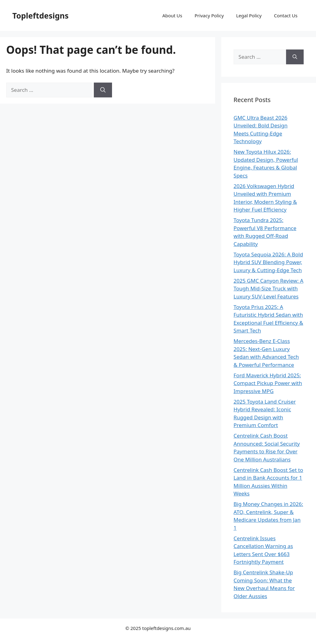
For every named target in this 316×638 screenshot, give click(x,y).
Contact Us (285, 15)
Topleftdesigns (40, 15)
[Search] (103, 90)
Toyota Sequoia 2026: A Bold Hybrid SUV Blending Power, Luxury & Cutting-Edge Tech (268, 262)
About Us (172, 15)
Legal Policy (248, 15)
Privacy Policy (209, 15)
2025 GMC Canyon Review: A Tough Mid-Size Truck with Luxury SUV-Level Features (268, 288)
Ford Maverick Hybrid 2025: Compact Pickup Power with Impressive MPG (268, 383)
